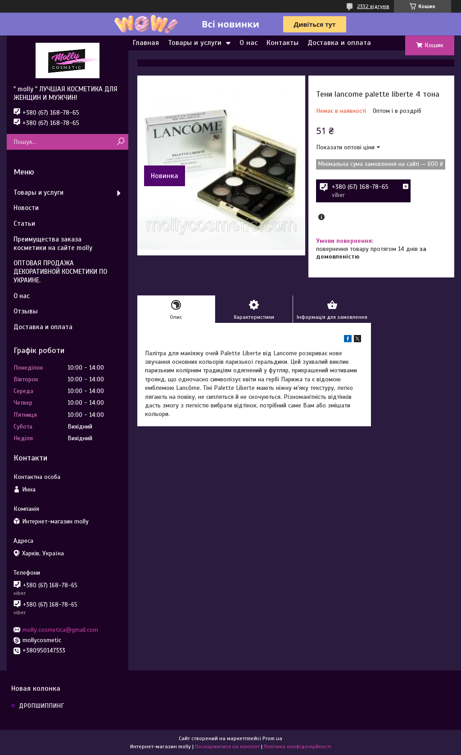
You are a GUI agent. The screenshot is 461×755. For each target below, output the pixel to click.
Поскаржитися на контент (227, 746)
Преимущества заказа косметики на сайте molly (53, 243)
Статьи (24, 223)
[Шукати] (120, 142)
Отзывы (26, 311)
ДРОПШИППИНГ (41, 706)
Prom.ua (272, 738)
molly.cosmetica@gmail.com (60, 630)
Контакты (282, 42)
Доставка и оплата (339, 42)
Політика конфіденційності (297, 746)
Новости (26, 208)
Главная (146, 42)
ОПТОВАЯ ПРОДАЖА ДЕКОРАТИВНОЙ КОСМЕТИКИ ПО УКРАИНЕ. (60, 271)
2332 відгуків (373, 6)
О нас (249, 42)
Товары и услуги (194, 42)
